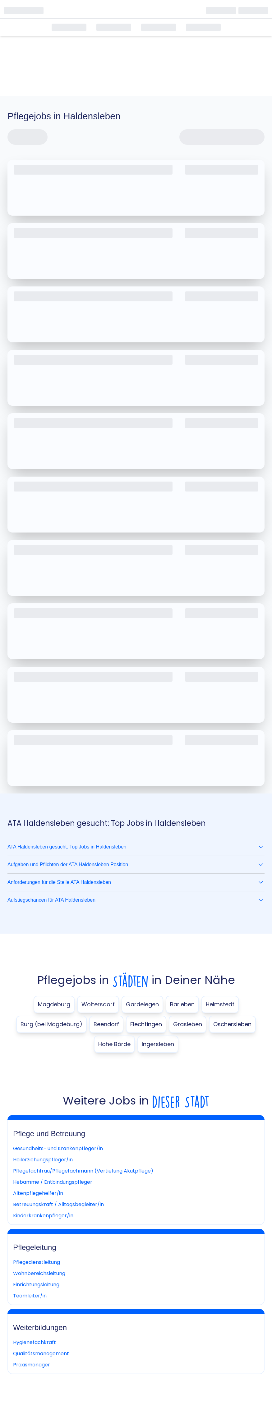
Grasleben (187, 1024)
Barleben (182, 1004)
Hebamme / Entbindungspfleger (52, 1182)
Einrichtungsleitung (36, 1284)
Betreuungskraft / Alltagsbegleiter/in (58, 1204)
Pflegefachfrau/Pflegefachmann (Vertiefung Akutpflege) (83, 1170)
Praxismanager (31, 1364)
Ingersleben (158, 1044)
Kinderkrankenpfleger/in (43, 1215)
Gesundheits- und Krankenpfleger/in (58, 1148)
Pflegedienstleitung (36, 1262)
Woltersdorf (98, 1004)
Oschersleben (232, 1024)
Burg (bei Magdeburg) (51, 1024)
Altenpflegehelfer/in (38, 1193)
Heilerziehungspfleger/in (43, 1159)
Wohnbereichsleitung (39, 1273)
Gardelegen (142, 1004)
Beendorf (106, 1024)
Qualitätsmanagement (41, 1353)
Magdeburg (54, 1004)
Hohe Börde (114, 1044)
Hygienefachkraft (34, 1342)
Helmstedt (220, 1004)
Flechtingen (146, 1024)
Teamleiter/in (30, 1295)
